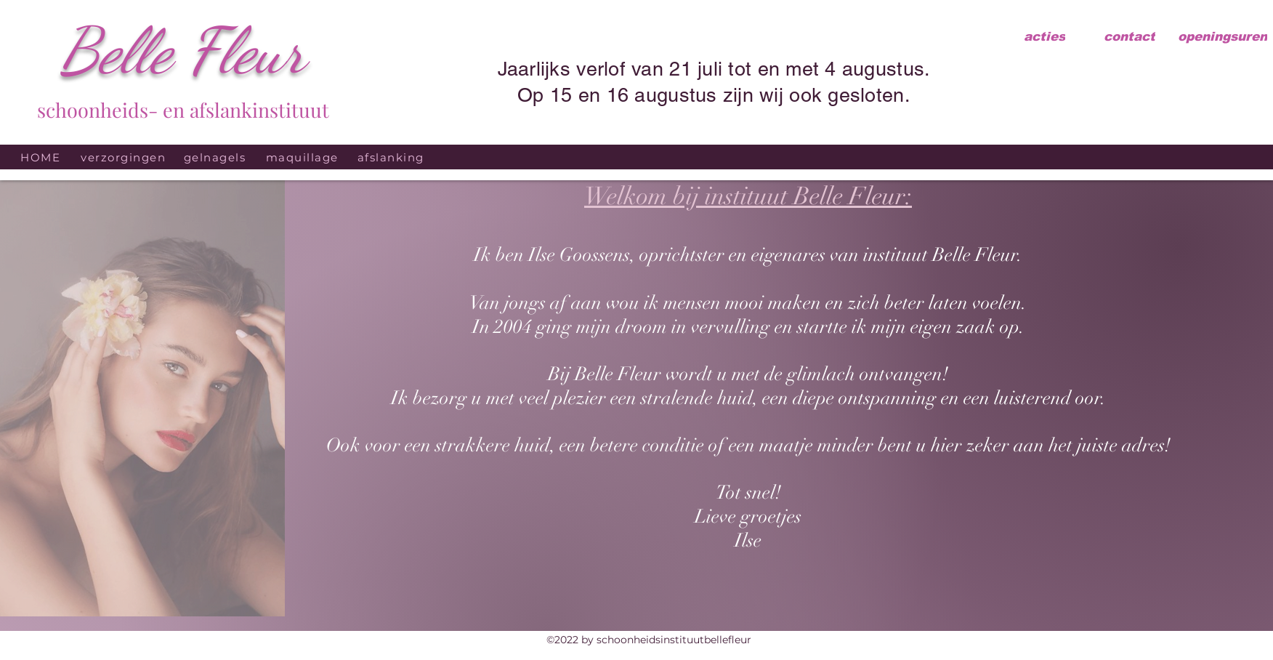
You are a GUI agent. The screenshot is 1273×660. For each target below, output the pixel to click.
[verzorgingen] (124, 157)
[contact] (1129, 36)
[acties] (1044, 36)
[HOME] (42, 157)
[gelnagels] (216, 157)
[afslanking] (392, 157)
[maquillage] (303, 157)
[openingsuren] (1222, 36)
